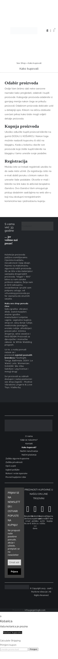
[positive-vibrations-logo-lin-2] (23, 28)
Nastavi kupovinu (12, 632)
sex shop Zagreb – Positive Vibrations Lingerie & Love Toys (18, 385)
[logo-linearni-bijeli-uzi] (28, 420)
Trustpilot (26, 226)
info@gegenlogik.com (35, 610)
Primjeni (33, 649)
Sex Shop (21, 63)
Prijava (14, 571)
